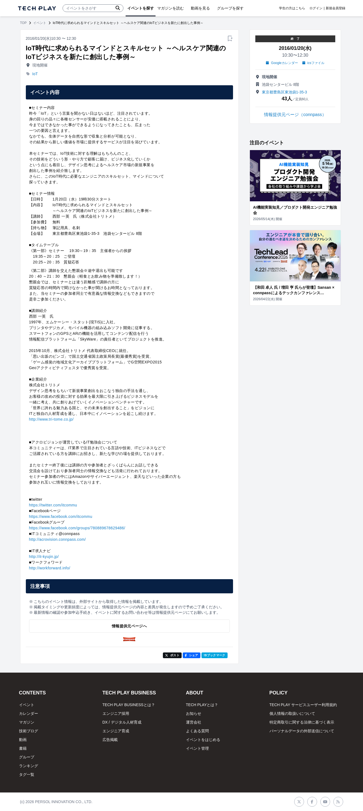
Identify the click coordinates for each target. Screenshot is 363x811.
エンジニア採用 (116, 713)
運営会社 (193, 722)
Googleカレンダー (282, 63)
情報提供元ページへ (129, 626)
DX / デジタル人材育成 (122, 722)
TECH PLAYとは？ (202, 705)
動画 (23, 739)
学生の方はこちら (292, 8)
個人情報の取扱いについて (292, 713)
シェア (191, 655)
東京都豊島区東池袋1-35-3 (284, 92)
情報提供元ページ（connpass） (295, 114)
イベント (39, 23)
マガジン (26, 722)
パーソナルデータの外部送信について (301, 731)
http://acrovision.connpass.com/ (57, 539)
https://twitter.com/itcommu (53, 505)
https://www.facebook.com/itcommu (60, 516)
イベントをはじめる (203, 739)
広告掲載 (110, 739)
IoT (35, 74)
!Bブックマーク (214, 655)
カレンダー (28, 713)
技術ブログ (28, 731)
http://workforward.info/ (49, 568)
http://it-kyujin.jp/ (44, 556)
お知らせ (193, 713)
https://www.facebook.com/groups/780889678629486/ (77, 528)
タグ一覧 (26, 774)
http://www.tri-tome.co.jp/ (51, 419)
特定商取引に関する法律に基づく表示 (301, 722)
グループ (26, 757)
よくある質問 (197, 731)
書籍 (23, 748)
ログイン (315, 8)
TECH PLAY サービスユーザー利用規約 (303, 705)
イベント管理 (197, 748)
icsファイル (313, 63)
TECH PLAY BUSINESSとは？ (129, 705)
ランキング (28, 766)
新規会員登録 (335, 8)
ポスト (172, 655)
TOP (23, 23)
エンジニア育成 (116, 731)
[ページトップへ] (37, 8)
